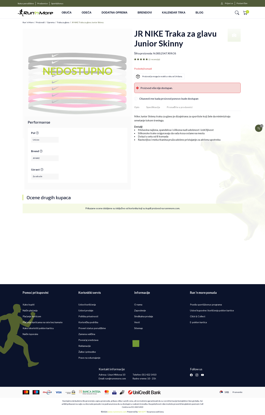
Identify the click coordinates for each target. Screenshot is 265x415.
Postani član (242, 3)
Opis (136, 107)
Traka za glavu (63, 22)
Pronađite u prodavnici (179, 107)
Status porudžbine (26, 3)
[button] (237, 13)
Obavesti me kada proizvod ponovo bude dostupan (168, 98)
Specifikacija (153, 107)
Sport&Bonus (57, 3)
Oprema (51, 22)
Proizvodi (40, 22)
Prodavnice (42, 3)
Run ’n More (28, 22)
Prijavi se (229, 3)
